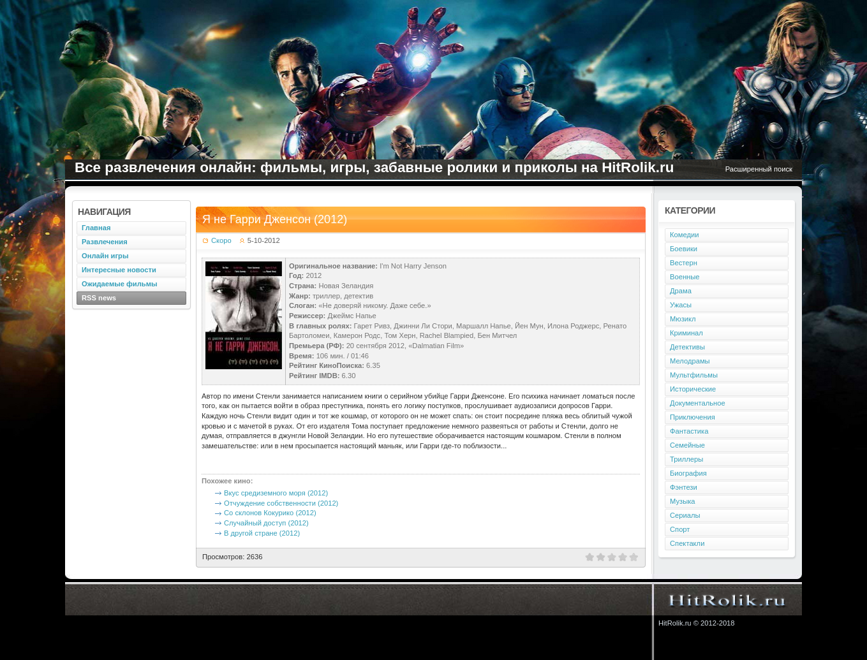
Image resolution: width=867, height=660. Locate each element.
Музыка (682, 501)
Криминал (686, 333)
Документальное (697, 403)
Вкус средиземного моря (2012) (276, 493)
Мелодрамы (690, 361)
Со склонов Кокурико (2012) (270, 513)
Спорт (680, 529)
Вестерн (683, 263)
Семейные (687, 445)
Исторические (693, 389)
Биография (688, 473)
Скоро (221, 240)
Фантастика (689, 431)
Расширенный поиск (758, 169)
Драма (681, 291)
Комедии (684, 234)
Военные (685, 277)
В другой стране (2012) (262, 533)
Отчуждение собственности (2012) (281, 503)
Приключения (692, 417)
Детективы (687, 347)
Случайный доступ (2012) (266, 523)
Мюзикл (683, 319)
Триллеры (686, 459)
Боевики (683, 249)
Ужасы (681, 305)
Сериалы (685, 515)
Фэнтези (683, 487)
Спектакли (687, 543)
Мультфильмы (694, 375)
